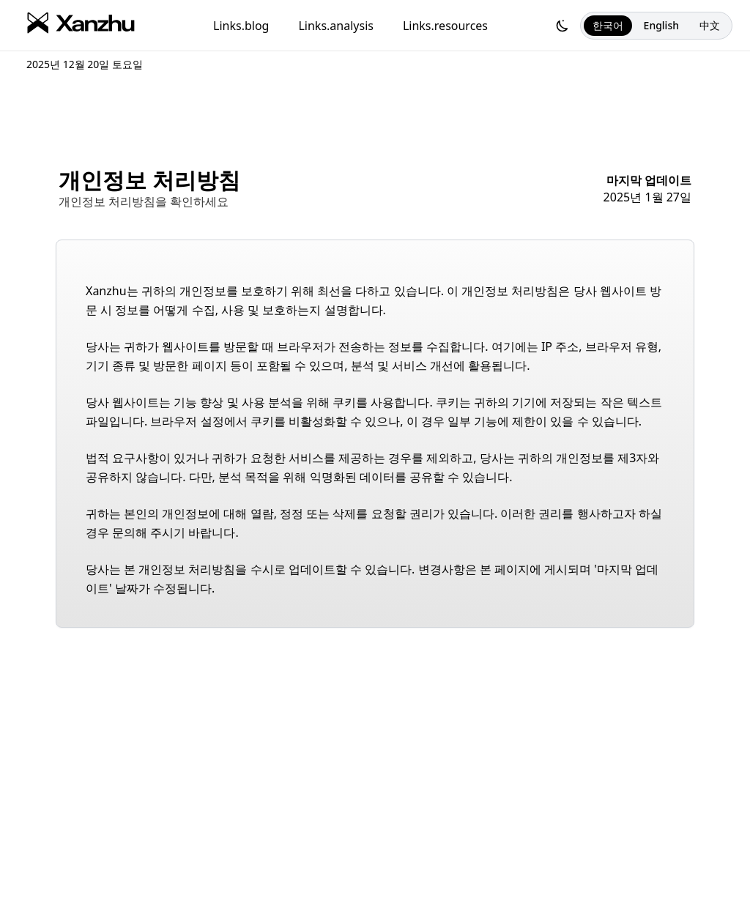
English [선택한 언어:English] (661, 25)
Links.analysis (335, 26)
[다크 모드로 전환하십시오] (562, 25)
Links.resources (445, 26)
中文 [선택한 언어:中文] (709, 25)
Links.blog (241, 26)
